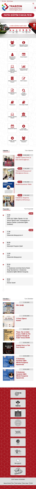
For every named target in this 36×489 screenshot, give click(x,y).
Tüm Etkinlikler (28, 298)
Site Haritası (18, 483)
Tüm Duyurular (28, 209)
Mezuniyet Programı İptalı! (15, 246)
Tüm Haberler (29, 150)
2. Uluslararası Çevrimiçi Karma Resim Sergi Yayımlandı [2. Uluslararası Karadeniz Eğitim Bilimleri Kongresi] (18, 270)
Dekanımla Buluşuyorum (14, 257)
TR (2, 1)
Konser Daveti (11, 283)
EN (5, 1)
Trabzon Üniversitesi (19, 479)
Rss (13, 483)
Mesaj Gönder (7, 483)
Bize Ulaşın (25, 483)
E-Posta (10, 1)
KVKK (31, 483)
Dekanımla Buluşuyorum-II (15, 235)
